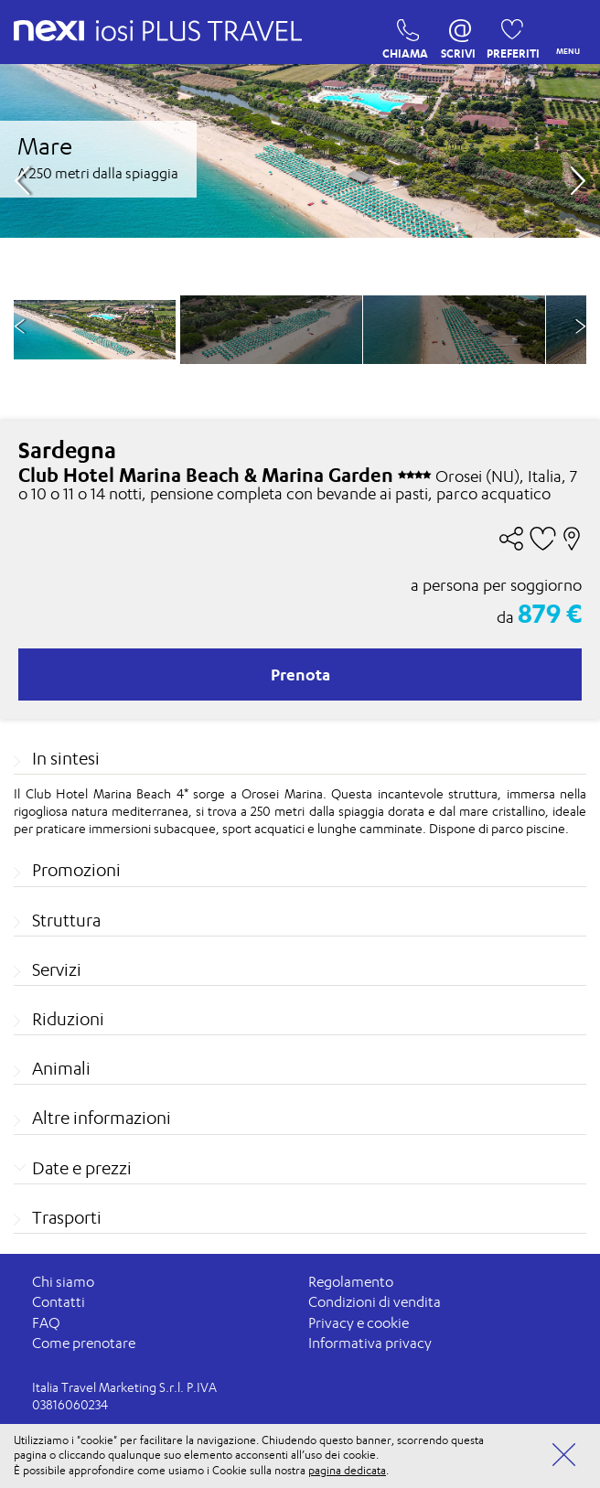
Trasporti (67, 1217)
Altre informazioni (101, 1118)
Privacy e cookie (358, 1323)
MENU (564, 32)
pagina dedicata (347, 1470)
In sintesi (66, 758)
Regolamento (350, 1281)
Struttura (66, 920)
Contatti (58, 1302)
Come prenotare (83, 1343)
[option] (271, 329)
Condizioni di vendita (374, 1302)
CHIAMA (402, 34)
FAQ (46, 1323)
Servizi (56, 969)
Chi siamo (63, 1281)
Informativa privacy (370, 1343)
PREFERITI (507, 34)
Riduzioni (68, 1019)
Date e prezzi (82, 1168)
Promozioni (76, 870)
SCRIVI (458, 34)
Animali (61, 1068)
